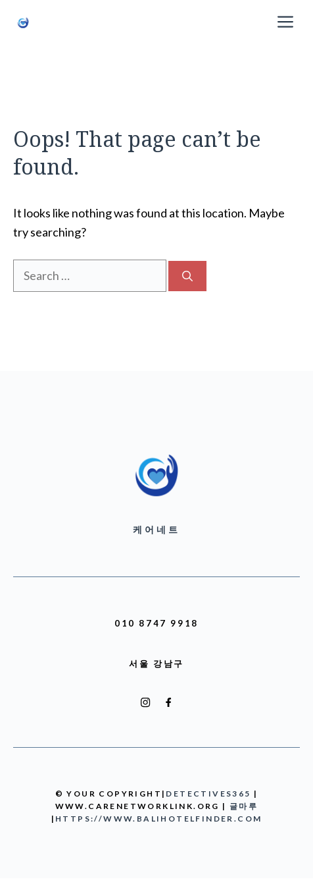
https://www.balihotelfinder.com (158, 819)
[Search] (187, 276)
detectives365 (208, 793)
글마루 (243, 806)
